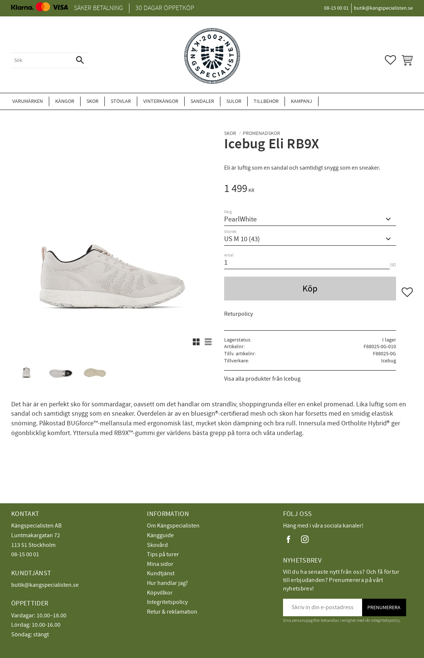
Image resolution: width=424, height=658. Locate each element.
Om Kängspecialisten (173, 525)
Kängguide (160, 535)
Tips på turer (163, 554)
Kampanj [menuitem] (301, 101)
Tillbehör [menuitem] (266, 101)
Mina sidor (160, 564)
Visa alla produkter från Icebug (262, 378)
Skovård (157, 545)
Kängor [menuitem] (64, 101)
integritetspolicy (385, 620)
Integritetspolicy (167, 602)
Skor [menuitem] (92, 101)
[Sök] (80, 60)
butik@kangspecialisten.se (45, 585)
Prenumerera (384, 607)
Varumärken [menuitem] (27, 101)
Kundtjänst (161, 573)
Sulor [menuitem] (233, 101)
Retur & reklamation (172, 612)
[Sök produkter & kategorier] (41, 60)
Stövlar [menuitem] (121, 101)
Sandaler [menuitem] (202, 101)
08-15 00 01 (25, 554)
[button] (390, 60)
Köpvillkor (160, 592)
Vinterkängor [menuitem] (160, 101)
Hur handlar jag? (167, 583)
